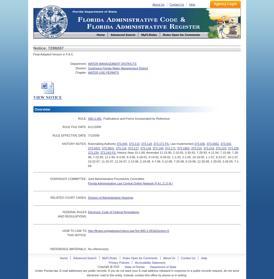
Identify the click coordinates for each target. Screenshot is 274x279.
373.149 (158, 148)
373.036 (199, 143)
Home (51, 21)
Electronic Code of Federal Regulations (113, 212)
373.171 (170, 148)
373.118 (146, 143)
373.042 (225, 143)
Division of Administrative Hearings (110, 197)
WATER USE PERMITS (103, 72)
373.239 (93, 152)
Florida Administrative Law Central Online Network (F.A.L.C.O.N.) (130, 183)
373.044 (122, 143)
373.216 (196, 148)
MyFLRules (109, 258)
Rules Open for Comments (140, 258)
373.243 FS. (108, 152)
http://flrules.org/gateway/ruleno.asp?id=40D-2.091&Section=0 (128, 230)
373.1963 (183, 148)
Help (192, 4)
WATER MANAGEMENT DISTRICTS (112, 63)
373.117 (133, 148)
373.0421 (94, 148)
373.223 (221, 148)
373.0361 (213, 143)
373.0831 (108, 148)
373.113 (134, 143)
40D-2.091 (95, 118)
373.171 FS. (161, 143)
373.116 (121, 148)
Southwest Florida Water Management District (118, 68)
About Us (159, 4)
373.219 (208, 148)
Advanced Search (85, 258)
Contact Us (177, 4)
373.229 (233, 148)
